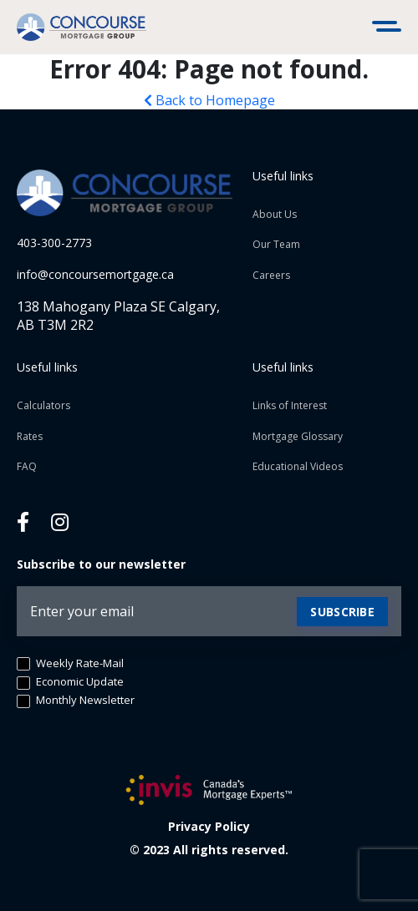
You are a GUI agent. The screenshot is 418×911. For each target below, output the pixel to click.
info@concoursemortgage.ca (95, 274)
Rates (30, 436)
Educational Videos (297, 466)
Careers (271, 275)
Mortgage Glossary (297, 436)
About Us (274, 214)
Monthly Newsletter (76, 700)
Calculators (43, 405)
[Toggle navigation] (388, 27)
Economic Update (70, 682)
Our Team (276, 244)
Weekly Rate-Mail (70, 663)
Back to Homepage (209, 100)
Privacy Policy (209, 826)
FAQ (27, 466)
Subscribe (342, 612)
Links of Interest (289, 405)
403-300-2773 (54, 243)
